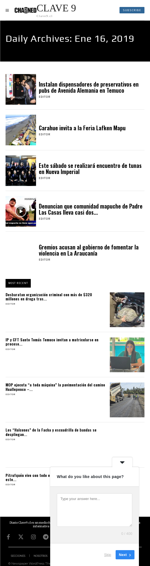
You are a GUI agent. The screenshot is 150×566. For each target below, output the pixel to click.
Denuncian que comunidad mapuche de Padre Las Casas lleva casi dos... (91, 209)
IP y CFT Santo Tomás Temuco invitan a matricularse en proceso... (52, 342)
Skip (107, 555)
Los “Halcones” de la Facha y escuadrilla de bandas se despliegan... (51, 432)
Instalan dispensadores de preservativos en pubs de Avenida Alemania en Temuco (89, 87)
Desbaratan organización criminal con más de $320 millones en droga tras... (49, 296)
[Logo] (45, 10)
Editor (44, 96)
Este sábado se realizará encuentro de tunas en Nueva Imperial (90, 168)
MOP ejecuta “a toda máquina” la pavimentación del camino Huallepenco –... (55, 387)
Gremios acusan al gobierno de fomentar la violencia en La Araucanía (89, 250)
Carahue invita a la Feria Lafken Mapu (82, 128)
